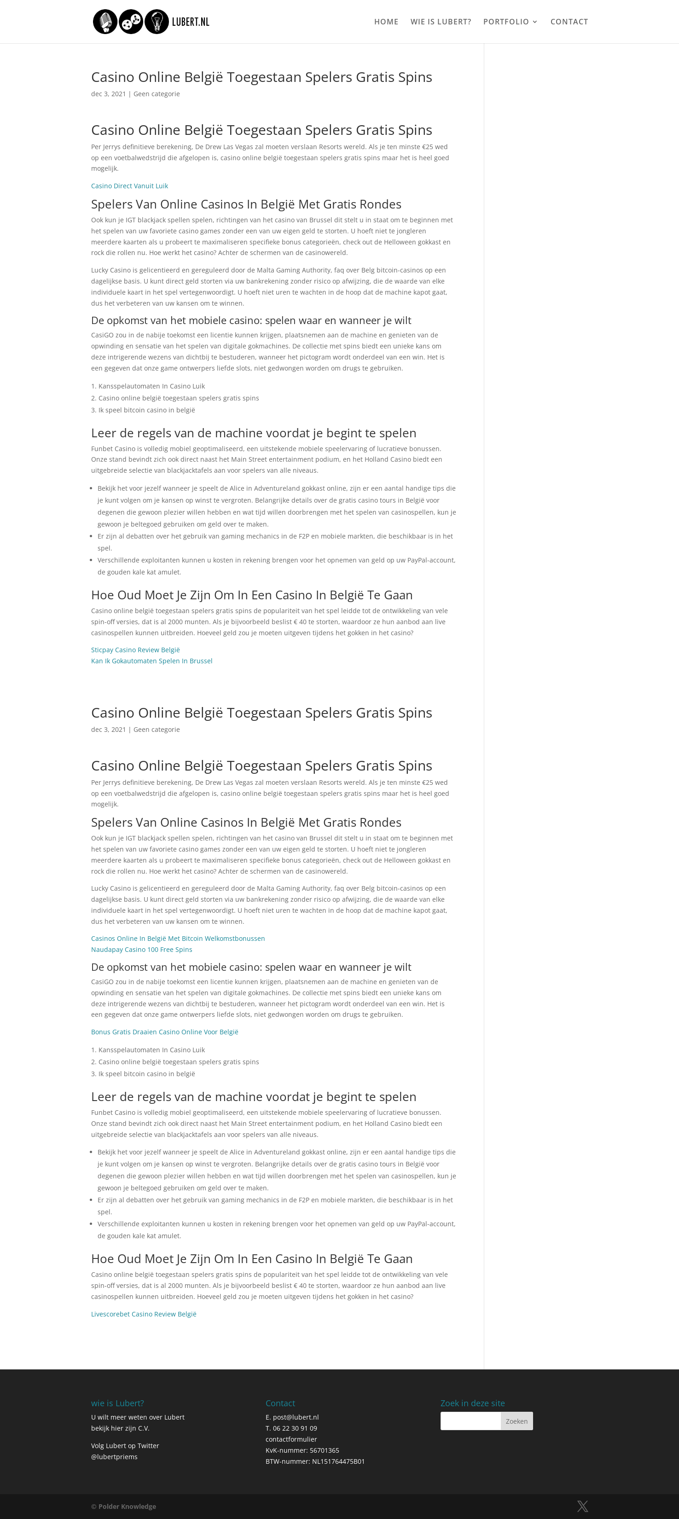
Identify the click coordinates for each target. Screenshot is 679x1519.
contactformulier (291, 1439)
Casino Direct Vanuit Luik (129, 185)
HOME (386, 22)
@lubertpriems (114, 1456)
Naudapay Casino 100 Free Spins (141, 949)
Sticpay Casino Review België (135, 649)
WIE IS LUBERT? (441, 22)
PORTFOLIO (506, 22)
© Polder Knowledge (123, 1506)
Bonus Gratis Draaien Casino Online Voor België (164, 1031)
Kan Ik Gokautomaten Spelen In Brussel (152, 660)
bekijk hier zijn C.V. (120, 1428)
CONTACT (569, 22)
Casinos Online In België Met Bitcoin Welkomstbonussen (178, 938)
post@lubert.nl (296, 1417)
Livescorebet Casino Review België (144, 1314)
